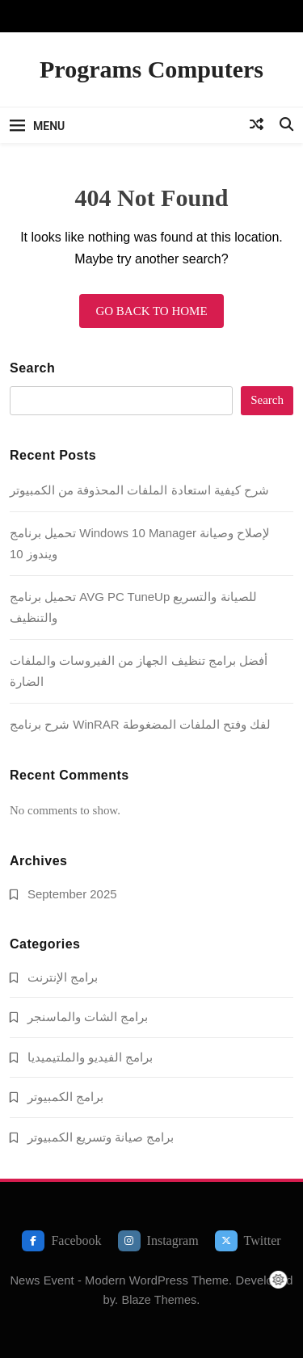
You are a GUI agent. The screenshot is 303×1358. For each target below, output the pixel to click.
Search (32, 368)
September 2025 (72, 894)
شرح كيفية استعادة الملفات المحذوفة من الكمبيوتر (139, 490)
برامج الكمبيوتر (65, 1097)
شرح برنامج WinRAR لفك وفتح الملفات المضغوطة (140, 724)
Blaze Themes (158, 1299)
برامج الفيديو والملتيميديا (90, 1057)
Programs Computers (151, 69)
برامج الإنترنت (62, 977)
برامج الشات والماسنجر (87, 1017)
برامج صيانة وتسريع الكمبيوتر (100, 1137)
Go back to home (151, 311)
